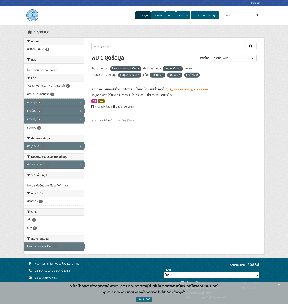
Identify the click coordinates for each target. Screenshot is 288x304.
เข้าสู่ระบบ (255, 3)
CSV (101, 101)
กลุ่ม (170, 15)
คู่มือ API (130, 120)
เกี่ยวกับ (183, 15)
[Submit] (257, 15)
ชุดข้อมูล (143, 15)
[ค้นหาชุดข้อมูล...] (242, 15)
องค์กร (158, 15)
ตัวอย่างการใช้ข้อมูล (205, 15)
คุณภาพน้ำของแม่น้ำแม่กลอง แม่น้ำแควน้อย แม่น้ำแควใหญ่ (130, 89)
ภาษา (167, 270)
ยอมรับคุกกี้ (144, 299)
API (94, 101)
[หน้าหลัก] (30, 32)
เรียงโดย (204, 58)
